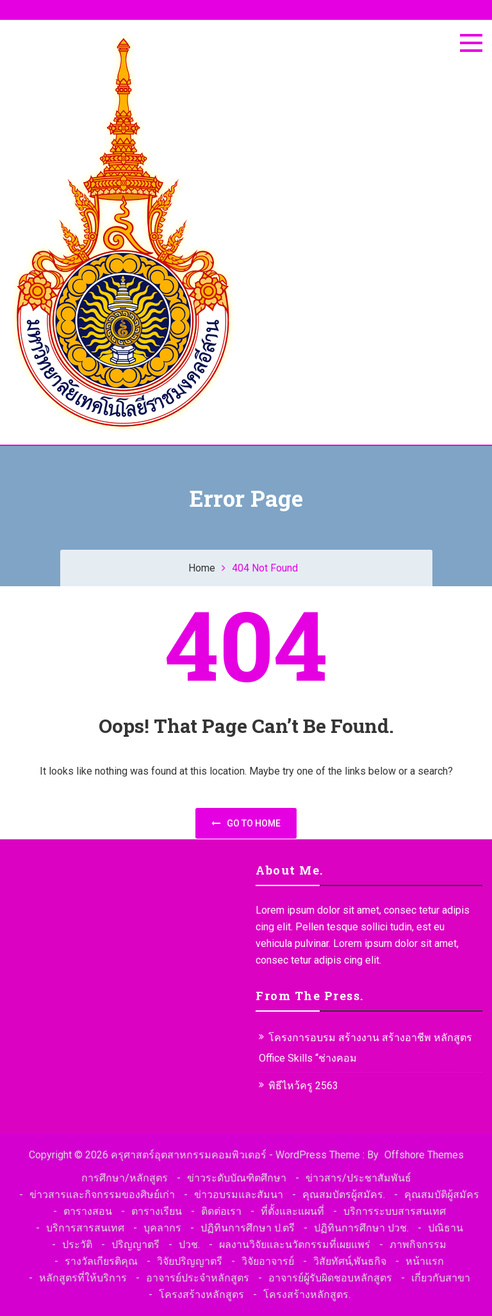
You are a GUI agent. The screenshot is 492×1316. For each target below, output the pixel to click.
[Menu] (471, 43)
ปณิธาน (445, 1228)
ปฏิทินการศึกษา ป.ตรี (248, 1228)
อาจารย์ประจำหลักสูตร (197, 1278)
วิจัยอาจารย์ (268, 1261)
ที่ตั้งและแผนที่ (292, 1211)
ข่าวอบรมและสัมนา (238, 1195)
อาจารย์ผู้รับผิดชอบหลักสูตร (330, 1278)
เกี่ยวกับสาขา (440, 1278)
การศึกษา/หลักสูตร (124, 1178)
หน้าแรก (425, 1261)
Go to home (246, 823)
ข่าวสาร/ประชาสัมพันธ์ (358, 1178)
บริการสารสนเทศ (85, 1228)
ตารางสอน (87, 1211)
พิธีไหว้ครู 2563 (303, 1086)
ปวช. (189, 1244)
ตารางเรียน (156, 1211)
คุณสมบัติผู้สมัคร (441, 1195)
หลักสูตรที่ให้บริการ (83, 1278)
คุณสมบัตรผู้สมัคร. (343, 1195)
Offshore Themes (424, 1155)
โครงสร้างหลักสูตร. (306, 1294)
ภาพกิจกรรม (418, 1244)
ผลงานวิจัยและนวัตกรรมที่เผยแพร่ (294, 1244)
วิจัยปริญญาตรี (189, 1261)
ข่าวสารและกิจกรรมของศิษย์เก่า (102, 1195)
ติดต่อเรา (221, 1211)
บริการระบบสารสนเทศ (394, 1211)
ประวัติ (77, 1244)
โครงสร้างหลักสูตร (201, 1294)
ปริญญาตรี (135, 1244)
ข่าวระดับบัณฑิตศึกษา (236, 1178)
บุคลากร (162, 1228)
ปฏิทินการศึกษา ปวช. (361, 1228)
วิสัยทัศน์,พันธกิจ (349, 1261)
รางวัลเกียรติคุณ (101, 1261)
